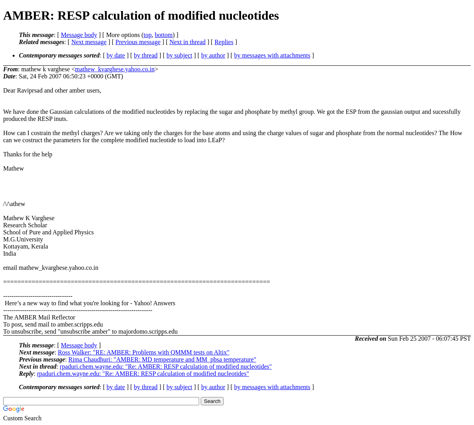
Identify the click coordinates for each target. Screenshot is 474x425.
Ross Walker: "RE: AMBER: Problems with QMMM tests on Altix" (144, 352)
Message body (79, 35)
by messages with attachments (272, 55)
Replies (224, 42)
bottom (163, 35)
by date (115, 55)
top (147, 35)
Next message (88, 42)
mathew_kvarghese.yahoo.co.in (115, 69)
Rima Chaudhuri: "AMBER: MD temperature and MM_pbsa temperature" (162, 359)
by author (213, 55)
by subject (179, 55)
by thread (146, 55)
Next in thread (188, 42)
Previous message (138, 42)
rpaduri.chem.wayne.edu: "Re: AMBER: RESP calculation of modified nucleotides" (166, 366)
